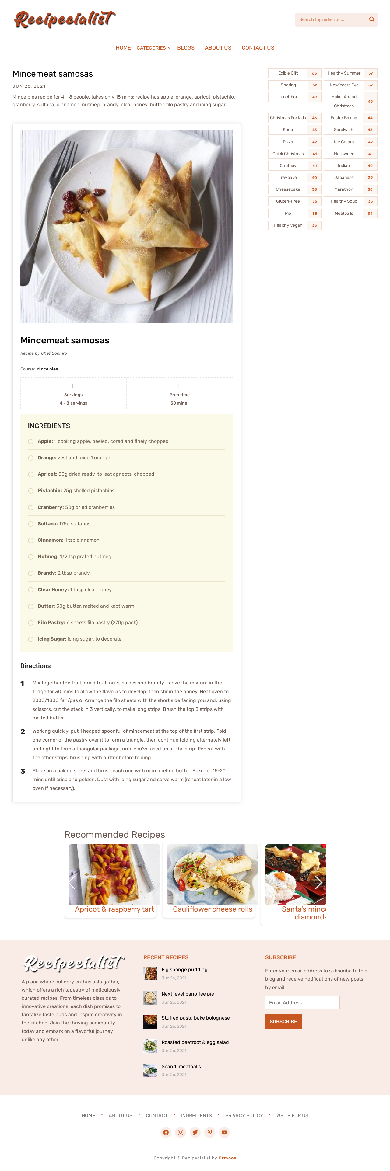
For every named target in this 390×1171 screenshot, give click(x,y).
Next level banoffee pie (188, 994)
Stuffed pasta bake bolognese (196, 1018)
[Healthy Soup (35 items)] (351, 201)
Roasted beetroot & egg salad (195, 1042)
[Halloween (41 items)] (351, 154)
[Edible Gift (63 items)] (295, 73)
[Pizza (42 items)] (295, 142)
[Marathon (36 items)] (351, 189)
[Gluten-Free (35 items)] (295, 201)
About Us (218, 47)
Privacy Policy (244, 1115)
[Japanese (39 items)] (351, 177)
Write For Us (292, 1115)
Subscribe (283, 1021)
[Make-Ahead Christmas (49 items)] (351, 101)
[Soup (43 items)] (295, 130)
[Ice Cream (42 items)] (351, 142)
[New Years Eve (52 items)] (351, 85)
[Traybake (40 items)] (295, 177)
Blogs (186, 47)
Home (123, 47)
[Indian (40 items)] (351, 166)
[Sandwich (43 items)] (351, 130)
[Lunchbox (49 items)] (295, 97)
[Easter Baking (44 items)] (351, 118)
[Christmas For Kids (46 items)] (295, 118)
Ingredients (196, 1115)
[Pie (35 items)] (295, 213)
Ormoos (227, 1158)
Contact (157, 1115)
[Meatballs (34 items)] (351, 213)
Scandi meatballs (181, 1066)
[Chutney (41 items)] (295, 166)
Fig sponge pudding (185, 969)
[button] (319, 882)
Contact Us (258, 47)
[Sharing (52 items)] (295, 85)
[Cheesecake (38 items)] (295, 189)
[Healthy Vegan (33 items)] (295, 225)
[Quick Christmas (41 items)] (295, 154)
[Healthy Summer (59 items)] (351, 73)
